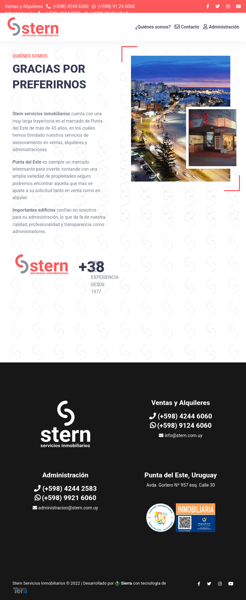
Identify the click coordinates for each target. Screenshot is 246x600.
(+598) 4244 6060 (70, 6)
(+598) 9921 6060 (65, 498)
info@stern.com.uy (180, 435)
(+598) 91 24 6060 (116, 6)
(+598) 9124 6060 (181, 425)
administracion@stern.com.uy (65, 507)
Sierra (124, 583)
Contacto (187, 26)
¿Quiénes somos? (153, 26)
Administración (221, 26)
